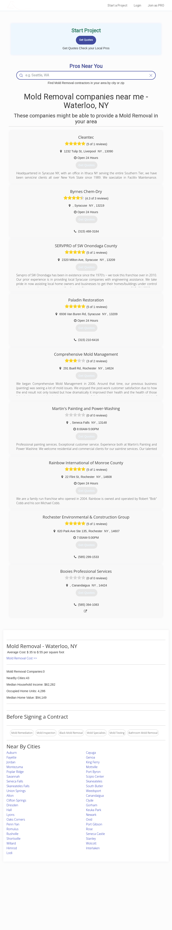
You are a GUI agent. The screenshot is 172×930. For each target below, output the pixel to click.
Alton (10, 795)
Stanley (91, 838)
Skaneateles (94, 781)
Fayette (11, 757)
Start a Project (117, 5)
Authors (124, 898)
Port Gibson (94, 824)
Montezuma (15, 767)
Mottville (92, 767)
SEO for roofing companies (135, 908)
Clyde (89, 800)
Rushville (12, 834)
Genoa (90, 757)
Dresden (12, 805)
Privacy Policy (128, 894)
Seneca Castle (95, 834)
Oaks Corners (16, 819)
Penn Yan (13, 824)
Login (137, 5)
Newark (91, 815)
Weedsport (93, 791)
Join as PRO (156, 5)
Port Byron (93, 772)
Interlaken (93, 848)
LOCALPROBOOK (32, 5)
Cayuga (91, 753)
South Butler (94, 786)
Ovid (89, 819)
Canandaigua (95, 795)
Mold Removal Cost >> (22, 658)
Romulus (12, 829)
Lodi (9, 853)
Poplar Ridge (15, 772)
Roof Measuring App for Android (82, 908)
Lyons (11, 815)
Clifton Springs (16, 800)
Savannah (13, 776)
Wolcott (91, 843)
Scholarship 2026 (130, 889)
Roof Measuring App (76, 898)
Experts (68, 894)
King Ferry (93, 762)
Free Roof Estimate (31, 903)
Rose (89, 829)
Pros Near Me (28, 894)
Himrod (12, 848)
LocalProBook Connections (136, 903)
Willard (11, 843)
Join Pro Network (74, 889)
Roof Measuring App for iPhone (82, 903)
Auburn (12, 753)
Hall (9, 810)
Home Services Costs (33, 889)
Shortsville (13, 838)
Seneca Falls (15, 781)
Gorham (91, 805)
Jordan (11, 762)
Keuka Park (93, 810)
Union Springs (16, 791)
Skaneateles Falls (18, 786)
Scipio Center (95, 776)
